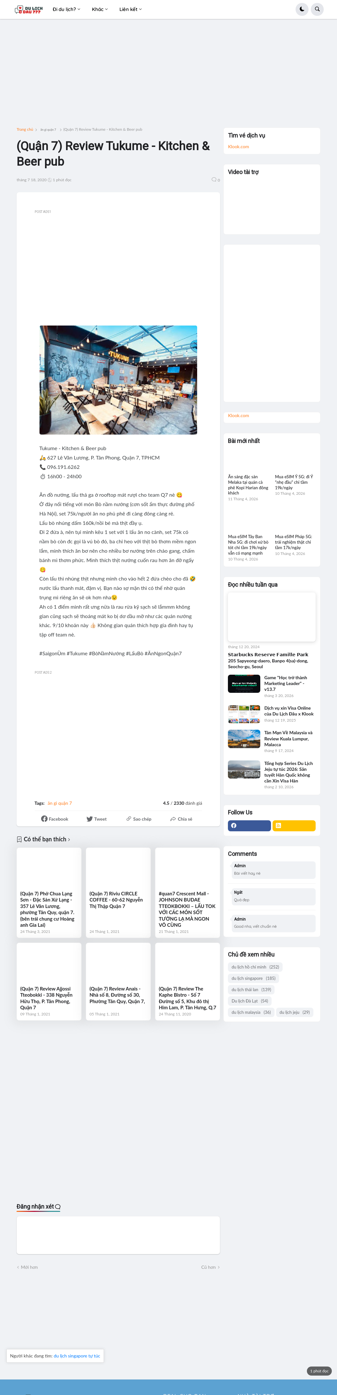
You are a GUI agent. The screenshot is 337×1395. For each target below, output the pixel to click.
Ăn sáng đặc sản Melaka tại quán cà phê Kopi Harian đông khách (248, 485)
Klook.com (238, 146)
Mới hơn (29, 1267)
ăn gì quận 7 (48, 129)
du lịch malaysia (251, 1012)
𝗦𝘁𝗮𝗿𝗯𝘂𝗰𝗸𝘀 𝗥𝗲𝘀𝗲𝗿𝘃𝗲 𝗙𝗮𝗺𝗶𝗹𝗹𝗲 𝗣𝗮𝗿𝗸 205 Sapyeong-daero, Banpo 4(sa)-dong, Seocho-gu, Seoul (268, 660)
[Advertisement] (169, 75)
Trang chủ (25, 129)
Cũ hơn (208, 1267)
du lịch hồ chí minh (255, 967)
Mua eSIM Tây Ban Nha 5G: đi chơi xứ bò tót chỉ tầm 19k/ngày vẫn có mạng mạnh (248, 545)
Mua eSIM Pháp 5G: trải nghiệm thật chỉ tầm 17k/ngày (293, 542)
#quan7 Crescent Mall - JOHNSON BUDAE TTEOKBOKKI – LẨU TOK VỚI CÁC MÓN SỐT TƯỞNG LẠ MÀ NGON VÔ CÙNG (187, 909)
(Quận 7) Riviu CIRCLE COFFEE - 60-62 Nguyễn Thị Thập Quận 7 (116, 900)
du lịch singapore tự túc (77, 1355)
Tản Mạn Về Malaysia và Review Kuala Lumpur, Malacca (288, 738)
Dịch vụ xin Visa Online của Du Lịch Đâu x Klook (288, 710)
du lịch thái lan (251, 989)
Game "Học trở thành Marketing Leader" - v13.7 (285, 683)
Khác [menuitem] (98, 9)
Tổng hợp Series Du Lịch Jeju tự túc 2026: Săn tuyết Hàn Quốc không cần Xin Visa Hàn (288, 772)
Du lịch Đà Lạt (249, 1001)
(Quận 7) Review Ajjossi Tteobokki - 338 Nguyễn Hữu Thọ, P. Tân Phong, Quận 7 (46, 998)
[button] (302, 9)
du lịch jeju (295, 1012)
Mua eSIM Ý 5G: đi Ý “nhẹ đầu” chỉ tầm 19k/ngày (294, 482)
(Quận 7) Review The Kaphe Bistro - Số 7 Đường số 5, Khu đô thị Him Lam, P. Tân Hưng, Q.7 (187, 998)
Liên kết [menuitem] (128, 9)
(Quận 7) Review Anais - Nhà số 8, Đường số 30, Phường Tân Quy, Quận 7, (117, 995)
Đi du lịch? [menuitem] (64, 9)
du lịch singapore (253, 978)
